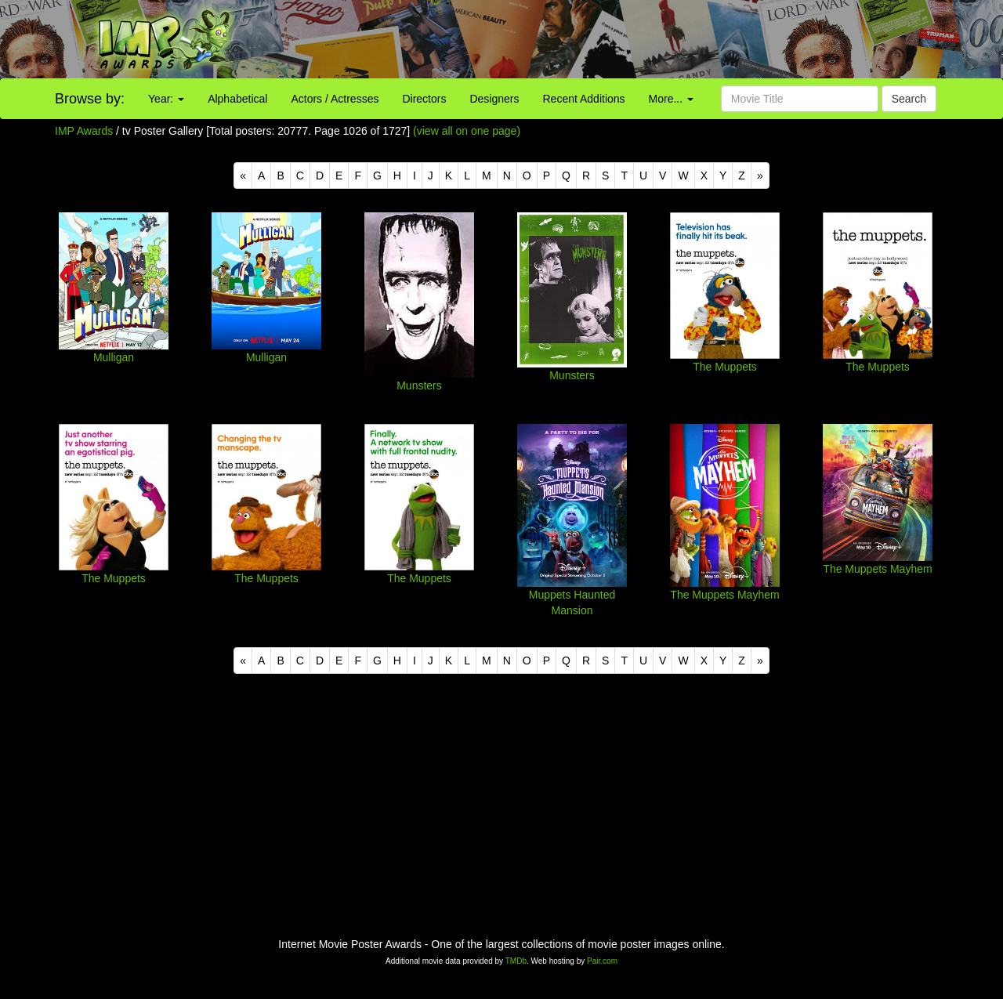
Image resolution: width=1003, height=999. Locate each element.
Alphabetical (237, 98)
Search (909, 98)
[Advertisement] (627, 39)
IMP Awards (84, 131)
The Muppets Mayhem (724, 594)
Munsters (419, 385)
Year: (166, 98)
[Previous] (243, 175)
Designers (494, 98)
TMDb (516, 961)
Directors (424, 98)
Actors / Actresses (334, 98)
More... (671, 98)
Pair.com (602, 961)
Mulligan (113, 357)
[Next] (760, 175)
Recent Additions (584, 98)
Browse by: (90, 99)
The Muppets (725, 366)
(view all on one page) (466, 131)
